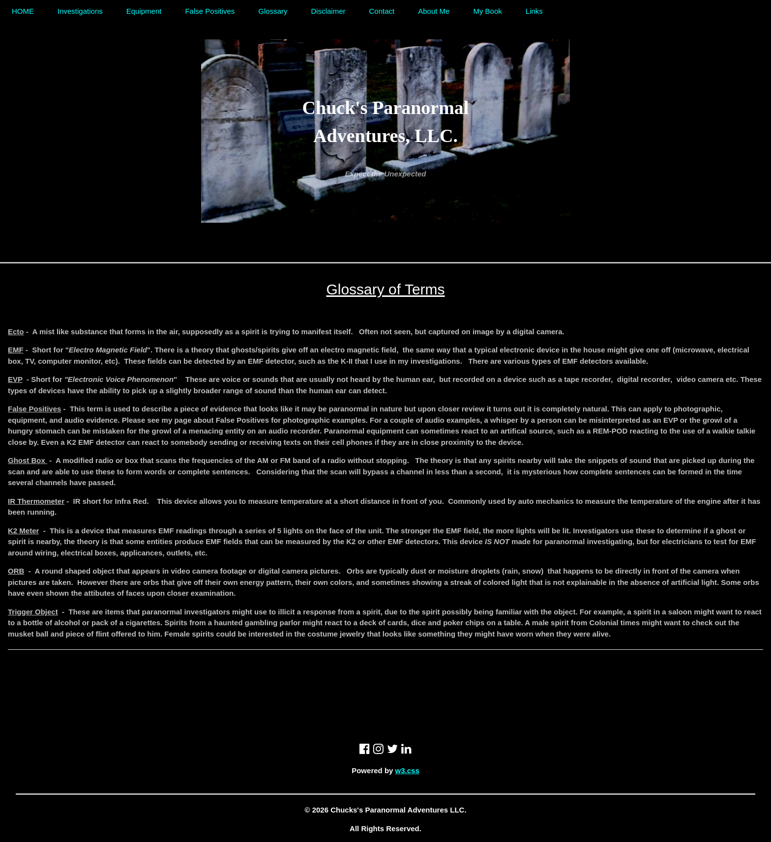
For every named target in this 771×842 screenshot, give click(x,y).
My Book (487, 11)
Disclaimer (328, 11)
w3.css (407, 770)
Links (534, 11)
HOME (23, 11)
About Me (433, 11)
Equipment (144, 11)
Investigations (80, 11)
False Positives (210, 11)
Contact (382, 11)
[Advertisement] (385, 674)
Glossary (272, 11)
